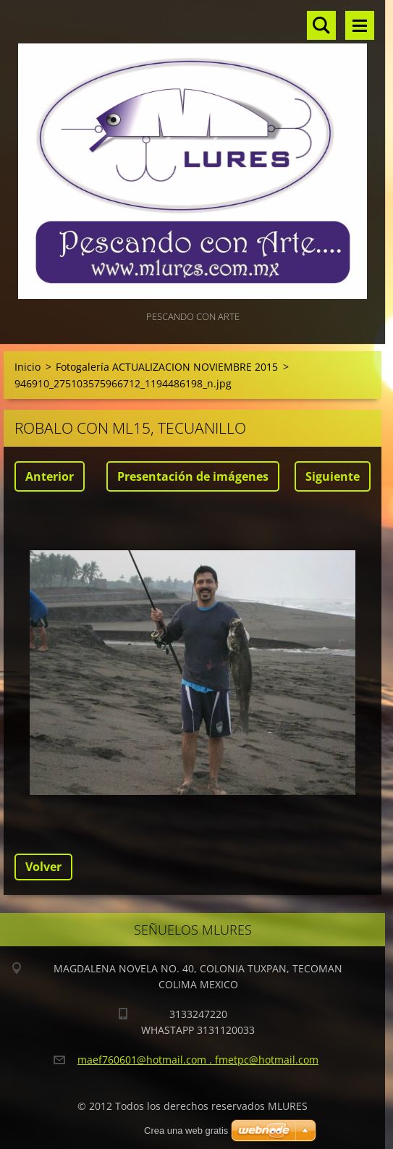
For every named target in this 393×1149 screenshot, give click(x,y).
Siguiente (332, 476)
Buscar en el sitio (321, 25)
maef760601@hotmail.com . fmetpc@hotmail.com (197, 1059)
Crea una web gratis (186, 1130)
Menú (359, 25)
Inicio (27, 367)
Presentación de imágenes (193, 476)
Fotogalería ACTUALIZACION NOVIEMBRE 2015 (167, 367)
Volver (43, 867)
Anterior (49, 476)
